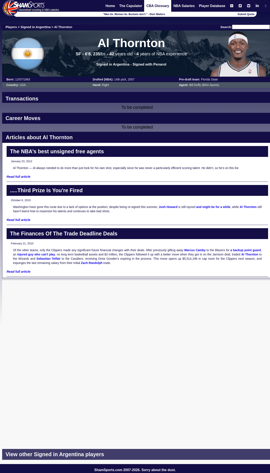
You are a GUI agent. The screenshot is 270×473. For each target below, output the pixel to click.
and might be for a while (213, 207)
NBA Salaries (184, 6)
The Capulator (130, 6)
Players (11, 27)
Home (110, 6)
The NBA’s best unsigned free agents (57, 151)
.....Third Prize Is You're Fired (46, 190)
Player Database (212, 6)
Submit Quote (246, 14)
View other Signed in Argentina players (55, 454)
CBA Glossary (157, 6)
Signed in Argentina (36, 27)
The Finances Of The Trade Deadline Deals (63, 233)
